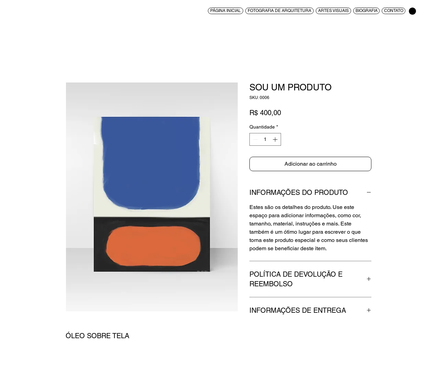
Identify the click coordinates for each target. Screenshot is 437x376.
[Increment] (275, 139)
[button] (412, 11)
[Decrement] (254, 139)
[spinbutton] (265, 139)
